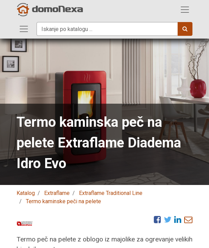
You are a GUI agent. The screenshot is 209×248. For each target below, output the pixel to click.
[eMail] (188, 219)
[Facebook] (157, 219)
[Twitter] (167, 219)
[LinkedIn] (177, 219)
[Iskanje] (185, 29)
